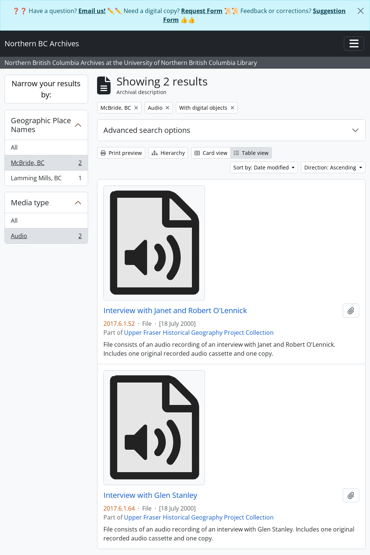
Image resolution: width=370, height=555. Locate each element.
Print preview (121, 152)
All (14, 147)
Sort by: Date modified (261, 167)
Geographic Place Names (41, 124)
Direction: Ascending (331, 167)
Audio (46, 237)
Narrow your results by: (46, 89)
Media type (30, 202)
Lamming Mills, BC (46, 179)
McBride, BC (46, 164)
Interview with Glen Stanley (150, 495)
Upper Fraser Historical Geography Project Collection (199, 332)
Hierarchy (168, 152)
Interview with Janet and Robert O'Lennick (175, 310)
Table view (251, 152)
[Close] (361, 10)
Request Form (202, 11)
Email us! (92, 11)
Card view (211, 152)
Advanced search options (146, 130)
